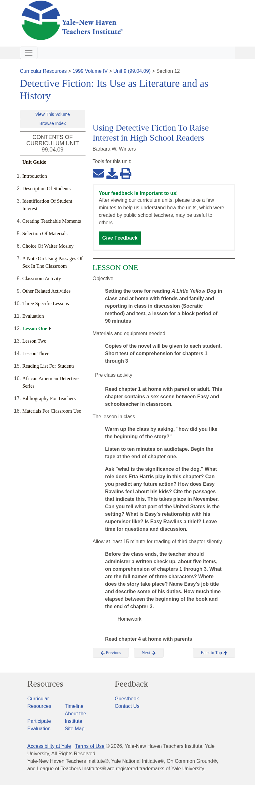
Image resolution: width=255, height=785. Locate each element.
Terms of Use (89, 746)
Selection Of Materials (45, 233)
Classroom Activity (41, 278)
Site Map (75, 728)
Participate (39, 721)
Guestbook (127, 698)
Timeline (74, 706)
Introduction (34, 176)
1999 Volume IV (90, 71)
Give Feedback (120, 238)
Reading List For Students (48, 366)
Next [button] (149, 652)
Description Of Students (46, 188)
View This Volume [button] (52, 114)
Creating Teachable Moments (51, 221)
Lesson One (34, 328)
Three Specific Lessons (45, 303)
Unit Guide (34, 162)
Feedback (131, 684)
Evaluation (33, 316)
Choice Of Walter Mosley (48, 246)
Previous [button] (111, 652)
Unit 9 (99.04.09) (131, 71)
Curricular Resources (43, 71)
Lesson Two (34, 341)
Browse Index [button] (52, 123)
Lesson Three (35, 353)
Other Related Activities (46, 291)
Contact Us (127, 706)
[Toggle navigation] (28, 53)
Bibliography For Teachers (49, 398)
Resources (45, 684)
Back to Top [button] (214, 652)
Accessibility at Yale (49, 746)
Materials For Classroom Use (51, 411)
